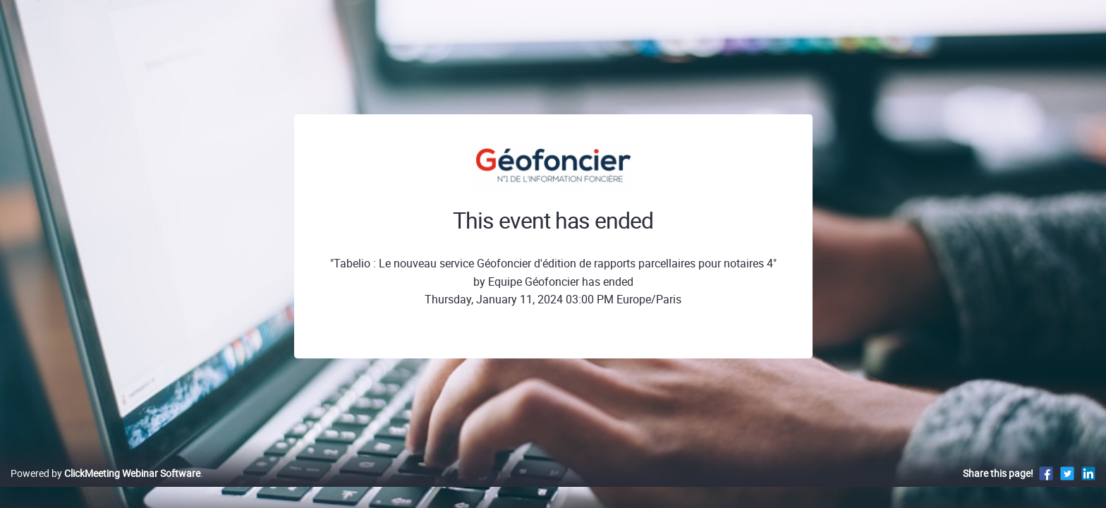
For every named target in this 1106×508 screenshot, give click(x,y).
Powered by (105, 488)
